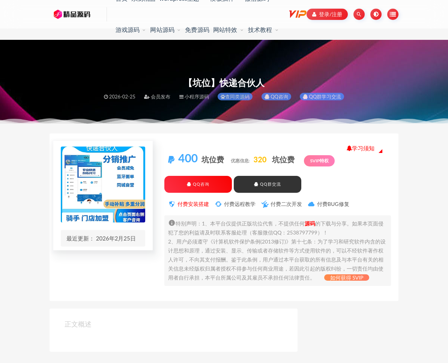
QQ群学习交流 (322, 97)
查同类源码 (235, 97)
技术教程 (260, 29)
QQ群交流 (267, 184)
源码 (310, 223)
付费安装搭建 (193, 204)
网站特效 (225, 29)
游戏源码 (128, 29)
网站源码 (162, 29)
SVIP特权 (319, 160)
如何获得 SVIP (347, 277)
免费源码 (197, 29)
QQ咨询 (276, 97)
